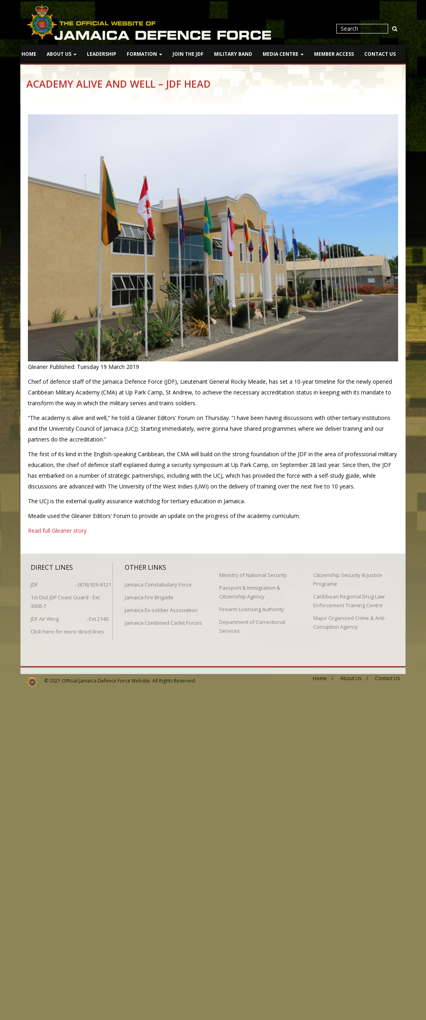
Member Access (334, 54)
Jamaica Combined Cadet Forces (163, 619)
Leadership (101, 54)
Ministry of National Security (253, 571)
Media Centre (283, 54)
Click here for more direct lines (67, 628)
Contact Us (380, 54)
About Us (62, 54)
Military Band (233, 54)
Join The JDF (188, 54)
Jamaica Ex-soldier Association (161, 606)
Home (29, 54)
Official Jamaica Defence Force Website (106, 677)
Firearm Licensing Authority (251, 605)
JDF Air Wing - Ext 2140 (69, 615)
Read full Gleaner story (57, 530)
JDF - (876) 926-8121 (71, 581)
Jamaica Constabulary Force (158, 581)
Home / (323, 674)
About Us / (354, 674)
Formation (144, 54)
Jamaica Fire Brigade (149, 593)
